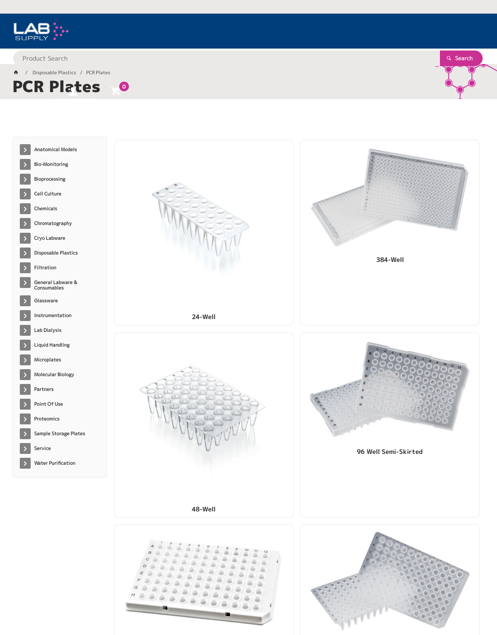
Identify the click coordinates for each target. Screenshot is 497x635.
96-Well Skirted (157, 358)
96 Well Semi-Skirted (438, 240)
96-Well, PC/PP (344, 358)
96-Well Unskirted (250, 358)
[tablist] (248, 120)
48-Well (344, 240)
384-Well (251, 240)
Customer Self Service (105, 604)
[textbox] (235, 31)
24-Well (157, 240)
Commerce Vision (162, 604)
